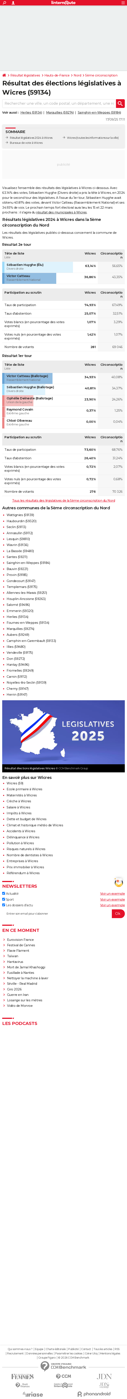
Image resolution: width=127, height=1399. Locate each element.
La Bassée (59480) (20, 551)
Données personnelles (39, 1353)
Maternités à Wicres (22, 795)
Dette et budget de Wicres (27, 819)
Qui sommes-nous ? (20, 1349)
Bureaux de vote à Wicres (26, 142)
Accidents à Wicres (21, 831)
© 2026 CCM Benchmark (73, 1357)
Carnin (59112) (17, 677)
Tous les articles (102, 1349)
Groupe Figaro (47, 1357)
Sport (8, 899)
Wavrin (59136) (17, 545)
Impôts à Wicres (19, 813)
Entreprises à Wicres (22, 861)
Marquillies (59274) (60, 112)
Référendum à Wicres (23, 873)
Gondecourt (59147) (21, 581)
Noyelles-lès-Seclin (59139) (26, 683)
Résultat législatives (25, 75)
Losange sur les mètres (24, 1000)
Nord (77, 75)
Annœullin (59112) (20, 533)
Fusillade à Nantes (20, 973)
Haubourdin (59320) (21, 521)
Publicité (73, 1349)
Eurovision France (20, 940)
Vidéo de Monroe (20, 1006)
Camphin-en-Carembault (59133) (31, 641)
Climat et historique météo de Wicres (35, 825)
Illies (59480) (16, 647)
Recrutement (15, 1353)
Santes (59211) (17, 557)
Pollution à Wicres (20, 843)
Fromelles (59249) (20, 671)
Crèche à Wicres (19, 801)
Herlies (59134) (31, 112)
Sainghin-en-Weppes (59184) (99, 112)
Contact (86, 1349)
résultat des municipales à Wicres (61, 212)
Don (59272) (16, 659)
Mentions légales (110, 1353)
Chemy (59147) (18, 689)
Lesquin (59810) (18, 539)
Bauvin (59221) (17, 569)
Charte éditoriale (56, 1349)
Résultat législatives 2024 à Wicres (31, 137)
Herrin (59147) (17, 695)
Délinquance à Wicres (23, 837)
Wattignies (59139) (20, 515)
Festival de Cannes (21, 945)
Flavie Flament (18, 951)
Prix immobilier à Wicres (25, 867)
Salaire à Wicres (18, 807)
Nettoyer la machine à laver (27, 978)
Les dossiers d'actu (17, 905)
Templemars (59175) (22, 587)
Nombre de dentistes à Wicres (30, 855)
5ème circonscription (101, 75)
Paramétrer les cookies (68, 1353)
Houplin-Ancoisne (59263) (26, 599)
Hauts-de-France (57, 75)
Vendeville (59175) (20, 653)
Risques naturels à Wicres (26, 849)
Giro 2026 (14, 989)
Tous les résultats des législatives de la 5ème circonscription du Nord (63, 501)
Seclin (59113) (16, 527)
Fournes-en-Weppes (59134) (28, 623)
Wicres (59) (15, 783)
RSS (117, 1349)
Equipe (39, 1349)
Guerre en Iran (18, 995)
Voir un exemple (112, 894)
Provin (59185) (17, 575)
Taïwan (12, 956)
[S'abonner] (63, 913)
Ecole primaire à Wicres (24, 789)
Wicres (71, 137)
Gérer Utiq (91, 1353)
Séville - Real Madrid (22, 984)
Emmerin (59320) (20, 611)
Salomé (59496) (18, 605)
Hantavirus (15, 962)
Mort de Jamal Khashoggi (26, 967)
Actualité (10, 894)
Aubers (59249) (18, 635)
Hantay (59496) (18, 665)
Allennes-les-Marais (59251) (27, 593)
